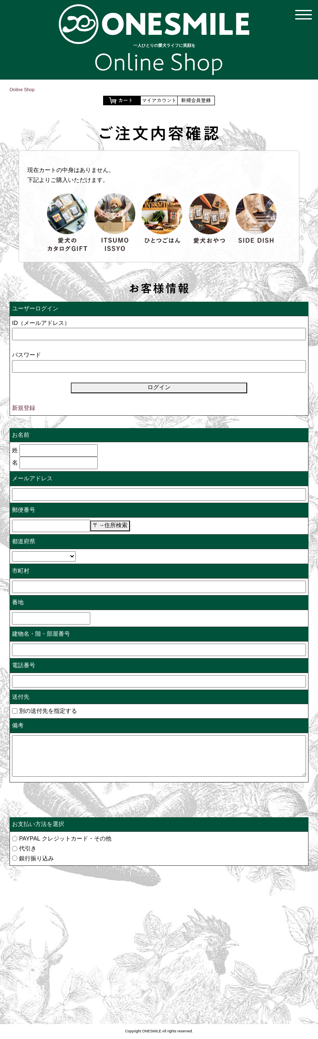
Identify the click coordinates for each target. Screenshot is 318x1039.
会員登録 (196, 100)
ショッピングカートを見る (121, 100)
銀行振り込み (36, 858)
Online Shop (22, 89)
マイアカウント (159, 100)
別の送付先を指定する (44, 710)
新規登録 (23, 407)
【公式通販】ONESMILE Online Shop (154, 24)
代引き (27, 848)
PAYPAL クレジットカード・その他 (65, 838)
